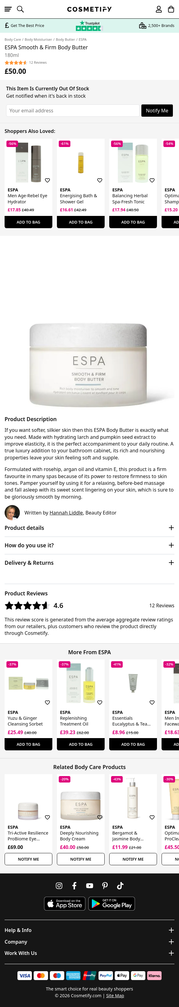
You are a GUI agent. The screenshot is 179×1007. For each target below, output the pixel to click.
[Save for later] (43, 176)
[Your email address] (73, 110)
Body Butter (65, 39)
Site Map (115, 995)
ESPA (83, 39)
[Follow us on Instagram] (59, 886)
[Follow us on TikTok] (120, 886)
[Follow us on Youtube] (90, 886)
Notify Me (157, 110)
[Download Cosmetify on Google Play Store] (111, 904)
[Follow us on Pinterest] (105, 886)
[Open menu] (11, 9)
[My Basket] (168, 9)
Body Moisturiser (38, 39)
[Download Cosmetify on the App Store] (64, 904)
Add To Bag (28, 222)
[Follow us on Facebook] (74, 886)
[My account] (156, 9)
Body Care (13, 39)
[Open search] (23, 9)
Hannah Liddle (66, 512)
